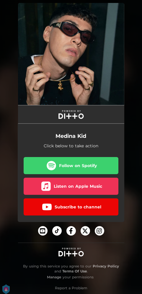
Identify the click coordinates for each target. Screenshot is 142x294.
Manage (54, 277)
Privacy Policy (106, 266)
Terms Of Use (74, 271)
